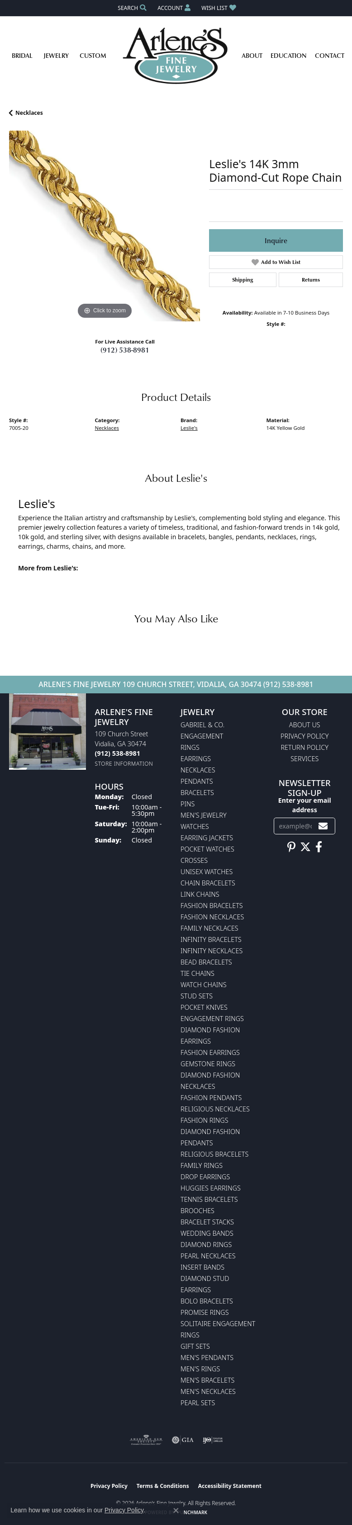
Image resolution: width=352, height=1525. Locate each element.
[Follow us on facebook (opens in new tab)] (318, 847)
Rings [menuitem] (190, 747)
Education (289, 55)
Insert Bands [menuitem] (202, 1267)
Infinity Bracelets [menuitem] (211, 939)
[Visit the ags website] (146, 1440)
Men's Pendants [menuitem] (207, 1357)
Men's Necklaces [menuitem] (208, 1391)
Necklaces (29, 113)
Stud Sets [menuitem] (197, 996)
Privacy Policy (304, 736)
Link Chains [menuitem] (200, 894)
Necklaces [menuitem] (198, 770)
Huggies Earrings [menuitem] (211, 1188)
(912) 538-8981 (124, 350)
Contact (329, 55)
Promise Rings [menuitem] (205, 1312)
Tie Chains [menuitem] (197, 973)
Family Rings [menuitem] (202, 1165)
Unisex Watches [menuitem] (207, 871)
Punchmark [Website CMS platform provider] (192, 1512)
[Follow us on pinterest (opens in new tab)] (291, 847)
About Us (304, 724)
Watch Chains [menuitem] (204, 984)
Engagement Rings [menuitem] (212, 1018)
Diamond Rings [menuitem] (206, 1244)
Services (304, 758)
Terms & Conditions (163, 1486)
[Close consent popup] (176, 1510)
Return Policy (305, 747)
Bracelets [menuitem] (197, 792)
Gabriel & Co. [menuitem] (202, 724)
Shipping (242, 279)
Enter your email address (304, 805)
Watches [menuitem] (195, 826)
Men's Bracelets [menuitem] (207, 1380)
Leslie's (189, 427)
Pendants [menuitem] (197, 781)
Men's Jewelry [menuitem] (204, 815)
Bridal (22, 55)
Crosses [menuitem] (194, 860)
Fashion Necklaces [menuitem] (212, 917)
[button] (131, 8)
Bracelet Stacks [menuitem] (207, 1222)
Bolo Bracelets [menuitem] (207, 1301)
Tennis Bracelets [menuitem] (209, 1199)
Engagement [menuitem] (202, 736)
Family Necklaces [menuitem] (209, 928)
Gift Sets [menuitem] (195, 1346)
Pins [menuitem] (188, 804)
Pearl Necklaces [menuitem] (208, 1256)
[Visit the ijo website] (213, 1440)
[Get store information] (124, 763)
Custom (93, 55)
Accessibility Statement (230, 1486)
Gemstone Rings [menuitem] (208, 1063)
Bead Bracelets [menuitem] (206, 962)
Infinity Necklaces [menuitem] (212, 950)
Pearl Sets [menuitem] (198, 1402)
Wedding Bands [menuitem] (207, 1233)
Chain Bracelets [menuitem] (208, 883)
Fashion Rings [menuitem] (204, 1120)
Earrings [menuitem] (196, 758)
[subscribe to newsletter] (323, 826)
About (252, 55)
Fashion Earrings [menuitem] (210, 1052)
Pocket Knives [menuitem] (204, 1007)
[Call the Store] (117, 753)
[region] (104, 226)
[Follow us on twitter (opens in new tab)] (305, 847)
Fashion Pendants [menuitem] (211, 1097)
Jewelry (56, 55)
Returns (311, 279)
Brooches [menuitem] (197, 1210)
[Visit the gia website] (183, 1440)
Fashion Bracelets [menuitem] (212, 905)
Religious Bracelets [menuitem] (214, 1154)
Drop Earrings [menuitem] (205, 1176)
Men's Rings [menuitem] (200, 1369)
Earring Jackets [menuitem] (207, 837)
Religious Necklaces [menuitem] (215, 1109)
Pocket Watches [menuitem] (207, 849)
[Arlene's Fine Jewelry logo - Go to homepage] (176, 56)
